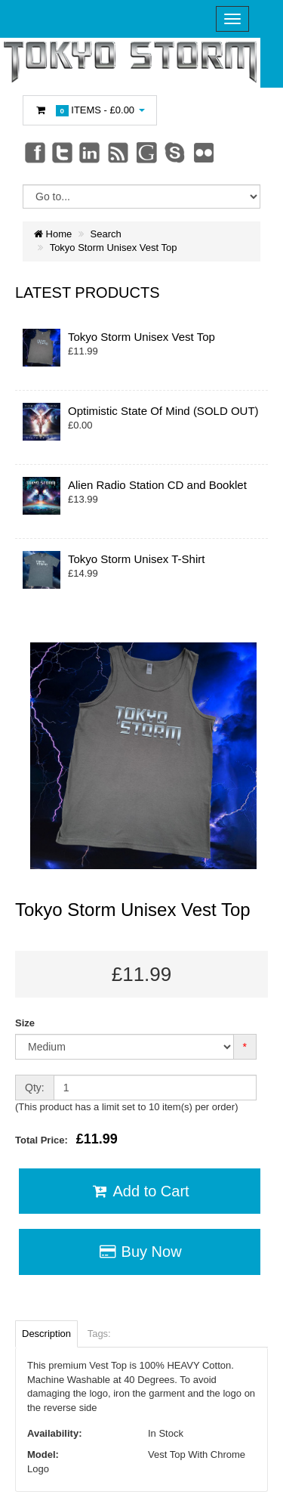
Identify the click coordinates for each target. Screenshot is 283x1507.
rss (119, 152)
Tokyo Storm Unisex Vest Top (113, 247)
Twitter (62, 152)
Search (106, 234)
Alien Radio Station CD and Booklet (157, 484)
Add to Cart (139, 1191)
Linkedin (90, 152)
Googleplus (148, 152)
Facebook (34, 152)
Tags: (99, 1333)
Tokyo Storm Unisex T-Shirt (136, 558)
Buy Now (139, 1251)
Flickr (204, 152)
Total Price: (66, 1138)
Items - (90, 110)
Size (25, 1023)
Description (46, 1333)
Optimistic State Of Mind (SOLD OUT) (163, 410)
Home (53, 234)
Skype (176, 152)
